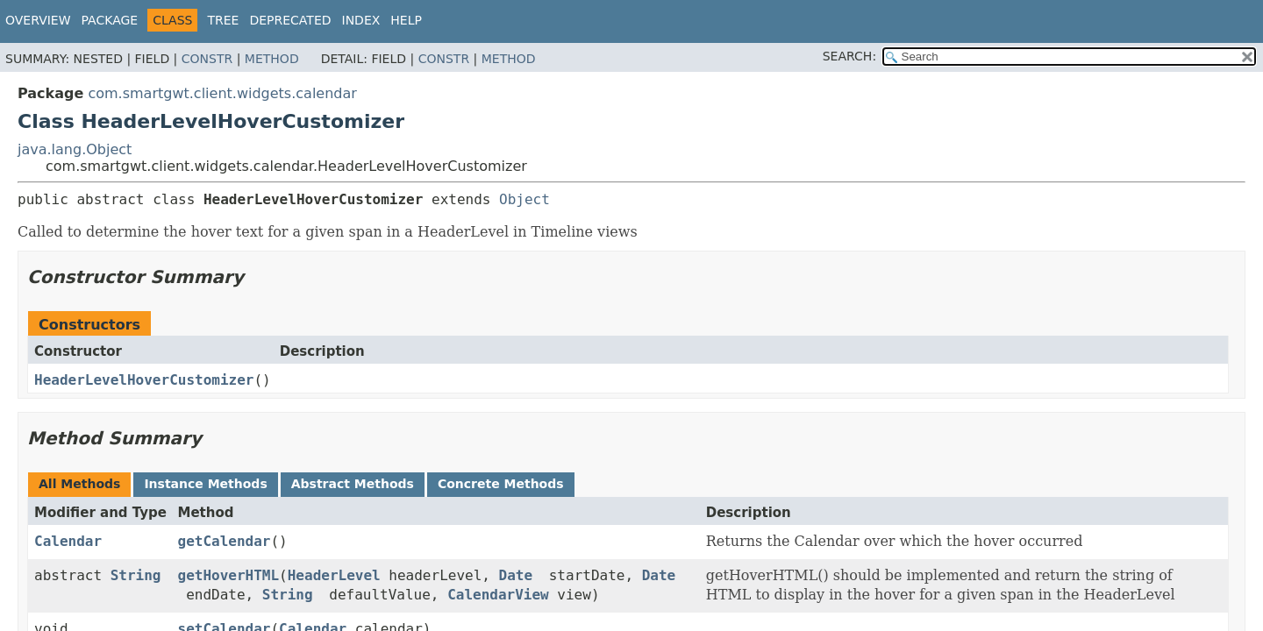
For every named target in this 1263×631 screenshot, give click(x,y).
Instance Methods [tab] (205, 484)
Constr (207, 59)
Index (361, 20)
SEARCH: (849, 56)
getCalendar (224, 541)
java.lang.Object (75, 149)
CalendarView (498, 594)
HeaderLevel (334, 575)
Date (516, 575)
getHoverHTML (229, 575)
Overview (38, 20)
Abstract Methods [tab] (352, 484)
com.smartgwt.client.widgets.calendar (222, 93)
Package (110, 20)
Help (406, 20)
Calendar (68, 541)
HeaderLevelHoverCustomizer (143, 380)
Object (524, 199)
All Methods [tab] (79, 484)
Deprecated (290, 20)
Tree (223, 20)
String (136, 575)
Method (272, 59)
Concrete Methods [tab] (501, 484)
